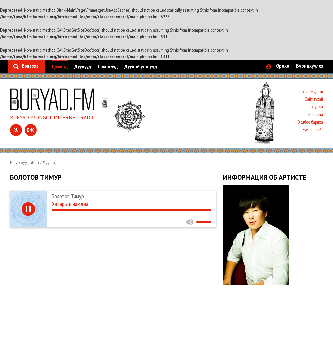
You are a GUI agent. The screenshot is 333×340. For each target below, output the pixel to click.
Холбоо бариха (310, 122)
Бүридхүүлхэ (309, 65)
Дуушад (60, 66)
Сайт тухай (314, 99)
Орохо (282, 65)
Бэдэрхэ (30, 65)
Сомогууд (108, 66)
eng (31, 130)
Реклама (315, 114)
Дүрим (317, 107)
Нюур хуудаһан (24, 162)
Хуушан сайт (312, 130)
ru (16, 130)
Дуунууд (82, 66)
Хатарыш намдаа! (71, 204)
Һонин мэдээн (311, 91)
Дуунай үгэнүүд (140, 66)
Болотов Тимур (68, 196)
